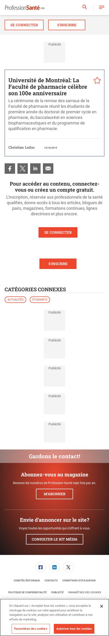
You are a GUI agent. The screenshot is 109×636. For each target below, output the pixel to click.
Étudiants (39, 299)
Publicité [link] (57, 592)
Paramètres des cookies (84, 592)
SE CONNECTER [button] (58, 232)
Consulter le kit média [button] (54, 539)
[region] (54, 617)
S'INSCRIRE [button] (58, 263)
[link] (10, 168)
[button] (102, 7)
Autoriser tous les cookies (74, 628)
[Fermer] (101, 606)
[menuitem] (10, 168)
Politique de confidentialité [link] (27, 592)
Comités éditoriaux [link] (27, 580)
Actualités (15, 299)
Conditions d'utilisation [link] (79, 580)
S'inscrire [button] (67, 25)
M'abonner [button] (54, 494)
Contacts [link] (51, 580)
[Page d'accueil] (25, 7)
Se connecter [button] (24, 25)
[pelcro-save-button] (96, 81)
